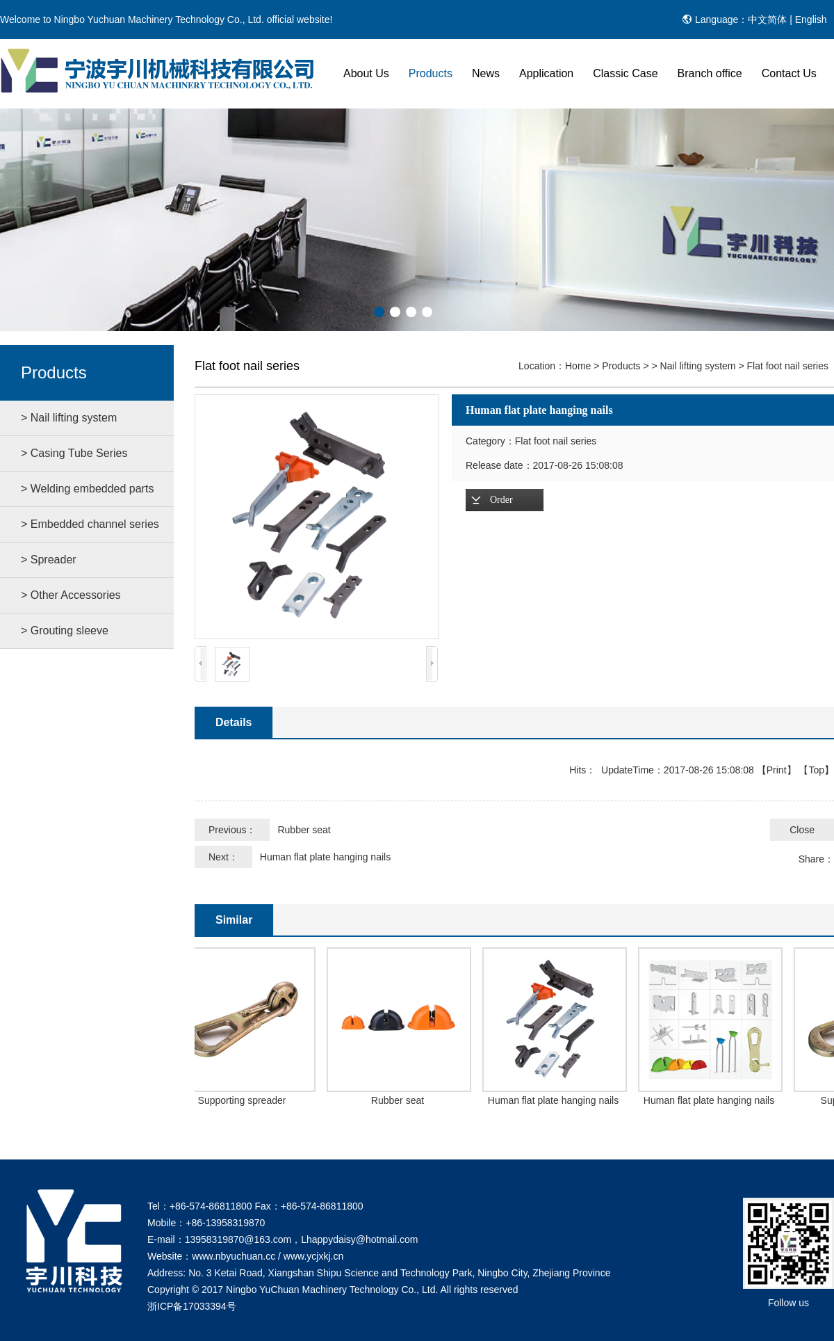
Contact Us (789, 73)
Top (816, 770)
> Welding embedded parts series (87, 495)
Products (430, 73)
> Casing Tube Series (74, 453)
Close (802, 829)
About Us (366, 73)
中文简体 (767, 19)
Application (546, 73)
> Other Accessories (71, 595)
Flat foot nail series (788, 365)
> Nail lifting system (69, 418)
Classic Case (625, 73)
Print (777, 770)
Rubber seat (303, 829)
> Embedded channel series (90, 524)
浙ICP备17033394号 (191, 1306)
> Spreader (48, 559)
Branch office (710, 73)
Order (501, 500)
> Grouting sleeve (64, 630)
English (811, 19)
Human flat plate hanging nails (325, 856)
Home (578, 365)
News (486, 73)
